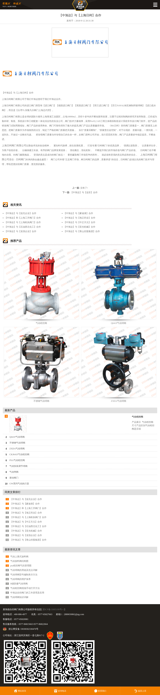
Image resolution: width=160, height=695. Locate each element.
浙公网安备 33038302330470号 (23, 629)
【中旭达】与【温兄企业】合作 (20, 213)
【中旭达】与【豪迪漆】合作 (78, 213)
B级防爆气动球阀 (19, 583)
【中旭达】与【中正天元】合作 (79, 222)
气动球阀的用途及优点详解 (23, 570)
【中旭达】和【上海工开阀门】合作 (23, 217)
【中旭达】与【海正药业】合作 (79, 217)
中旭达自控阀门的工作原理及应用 (27, 592)
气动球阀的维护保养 (20, 579)
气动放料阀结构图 (19, 561)
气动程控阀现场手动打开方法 (25, 588)
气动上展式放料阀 (19, 556)
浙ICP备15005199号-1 (53, 609)
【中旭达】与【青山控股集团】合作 (82, 231)
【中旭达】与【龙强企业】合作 (20, 231)
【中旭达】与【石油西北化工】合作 (23, 227)
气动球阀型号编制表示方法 (23, 574)
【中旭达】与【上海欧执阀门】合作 (23, 222)
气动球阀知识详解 (19, 597)
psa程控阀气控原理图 (20, 565)
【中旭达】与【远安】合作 (84, 192)
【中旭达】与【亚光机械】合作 (79, 227)
